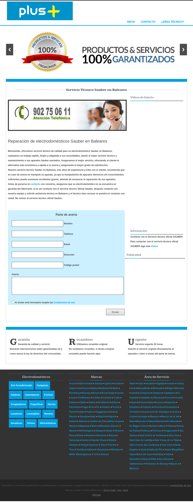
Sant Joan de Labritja (141, 443)
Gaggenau (101, 414)
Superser (94, 447)
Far (92, 410)
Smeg (83, 447)
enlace (154, 246)
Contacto (148, 21)
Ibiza (151, 405)
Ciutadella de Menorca (151, 400)
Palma (171, 429)
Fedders (106, 410)
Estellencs (135, 410)
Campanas (42, 388)
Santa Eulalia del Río (151, 452)
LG (102, 424)
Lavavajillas (33, 416)
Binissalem (159, 391)
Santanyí (159, 457)
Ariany (180, 386)
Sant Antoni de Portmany (153, 438)
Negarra (89, 433)
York (95, 457)
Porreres (157, 433)
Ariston (118, 386)
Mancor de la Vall (170, 419)
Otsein (118, 433)
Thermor (112, 447)
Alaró (141, 386)
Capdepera (170, 395)
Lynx (119, 424)
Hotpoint (111, 419)
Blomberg (74, 395)
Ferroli (116, 410)
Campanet (145, 395)
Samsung (74, 443)
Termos (31, 426)
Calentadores (32, 397)
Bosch (96, 395)
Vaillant (91, 452)
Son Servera (165, 462)
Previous (9, 49)
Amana (98, 386)
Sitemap (96, 497)
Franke (80, 414)
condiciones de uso (180, 488)
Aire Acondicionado (21, 388)
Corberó (107, 400)
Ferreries (158, 410)
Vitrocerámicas (48, 426)
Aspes (72, 391)
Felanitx (147, 410)
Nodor (109, 433)
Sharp (111, 443)
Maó (132, 424)
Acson (72, 386)
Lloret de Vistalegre (159, 414)
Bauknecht (105, 391)
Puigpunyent (171, 433)
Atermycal (83, 391)
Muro (163, 429)
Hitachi (101, 419)
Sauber (85, 443)
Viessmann (103, 452)
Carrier (120, 395)
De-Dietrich (104, 405)
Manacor (155, 419)
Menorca (134, 471)
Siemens (73, 447)
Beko (115, 391)
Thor (71, 452)
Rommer (90, 438)
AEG (80, 386)
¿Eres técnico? (172, 21)
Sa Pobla (134, 433)
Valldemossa (136, 466)
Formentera (171, 410)
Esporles (171, 405)
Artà (133, 391)
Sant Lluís (167, 447)
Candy (110, 395)
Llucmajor (142, 419)
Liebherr (110, 424)
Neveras (48, 416)
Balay (94, 391)
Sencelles (135, 462)
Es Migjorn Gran (138, 429)
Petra (179, 429)
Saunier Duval (98, 443)
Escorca (160, 405)
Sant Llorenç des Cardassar (144, 447)
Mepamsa (84, 429)
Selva (169, 457)
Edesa (115, 405)
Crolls (116, 400)
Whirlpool (116, 452)
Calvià (134, 395)
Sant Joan (174, 438)
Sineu (145, 462)
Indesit (73, 424)
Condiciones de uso (64, 305)
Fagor (85, 410)
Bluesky (86, 395)
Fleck (72, 414)
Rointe (80, 438)
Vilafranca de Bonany (157, 466)
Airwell (88, 386)
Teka (103, 447)
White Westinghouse (80, 457)
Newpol (100, 433)
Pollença (146, 433)
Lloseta (175, 414)
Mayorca (175, 466)
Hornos (52, 407)
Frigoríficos (37, 407)
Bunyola (179, 391)
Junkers (94, 424)
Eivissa (142, 405)
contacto (35, 184)
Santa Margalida (173, 452)
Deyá (134, 405)
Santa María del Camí (141, 457)
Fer (98, 410)
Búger (170, 391)
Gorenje (83, 419)
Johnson (83, 424)
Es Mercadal (174, 424)
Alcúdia (150, 386)
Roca (72, 438)
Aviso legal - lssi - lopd (115, 493)
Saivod (112, 438)
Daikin (83, 405)
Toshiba (80, 452)
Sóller (153, 462)
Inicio (131, 21)
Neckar (73, 433)
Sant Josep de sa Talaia (167, 443)
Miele (94, 429)
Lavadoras (16, 416)
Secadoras (16, 426)
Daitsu (92, 405)
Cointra (97, 400)
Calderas (15, 397)
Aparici (108, 386)
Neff (81, 433)
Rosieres (102, 438)
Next (183, 49)
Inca (144, 414)
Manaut (73, 429)
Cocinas (48, 397)
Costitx (179, 400)
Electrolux (74, 410)
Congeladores (18, 407)
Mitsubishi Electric (109, 429)
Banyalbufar (144, 391)
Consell (169, 400)
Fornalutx (134, 414)
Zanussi (104, 457)
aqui (98, 356)
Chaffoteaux (83, 400)
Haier (93, 419)
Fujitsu (90, 414)
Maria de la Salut (145, 424)
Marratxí (160, 424)
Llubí (132, 419)
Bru (103, 395)
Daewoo (73, 405)
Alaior (132, 386)
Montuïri (154, 429)
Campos (157, 395)
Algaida (160, 386)
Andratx (170, 386)
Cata (73, 400)
